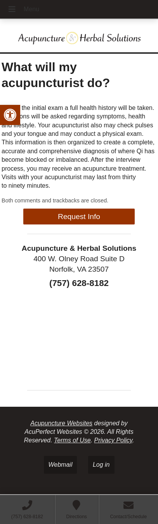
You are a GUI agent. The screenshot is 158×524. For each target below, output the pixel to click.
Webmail (61, 464)
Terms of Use (72, 440)
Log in (101, 464)
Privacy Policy (113, 440)
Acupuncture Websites (61, 423)
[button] (10, 115)
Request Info (79, 216)
